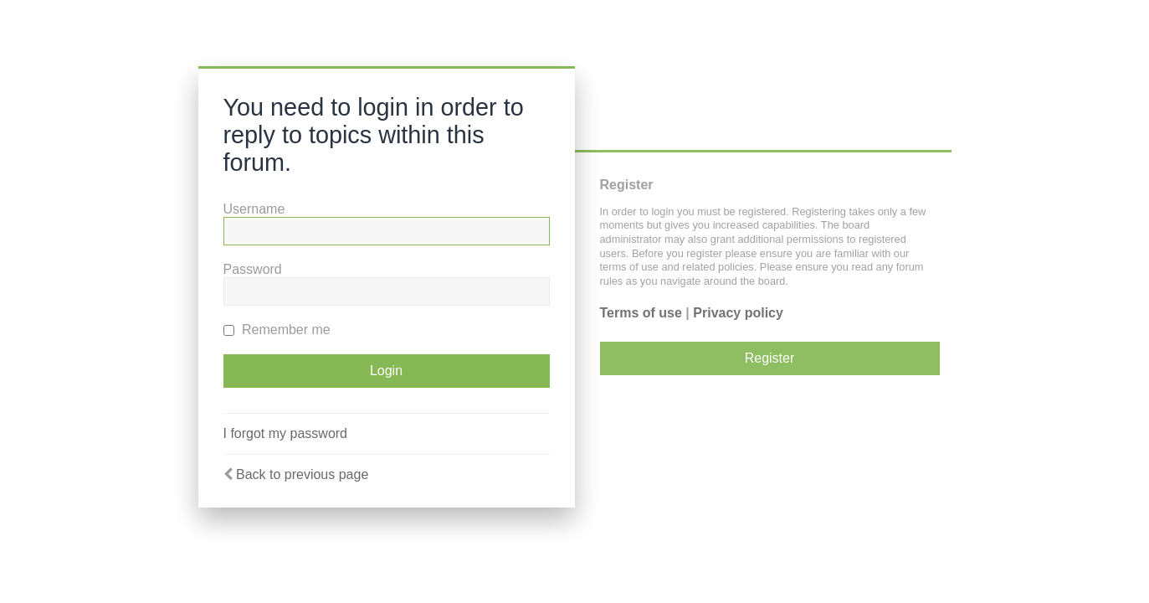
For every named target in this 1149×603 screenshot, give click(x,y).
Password (252, 269)
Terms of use (641, 313)
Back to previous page (302, 474)
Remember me (277, 329)
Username (254, 209)
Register (770, 358)
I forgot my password (285, 433)
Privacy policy (738, 313)
